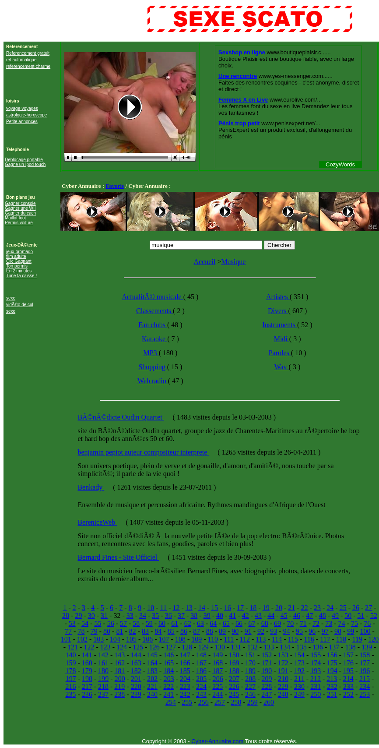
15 (214, 607)
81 (119, 631)
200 (120, 678)
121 (72, 647)
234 (364, 686)
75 (354, 623)
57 (123, 623)
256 (203, 702)
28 (65, 615)
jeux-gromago (19, 251)
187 (217, 670)
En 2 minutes (19, 270)
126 (154, 647)
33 (129, 615)
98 (337, 631)
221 (152, 686)
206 (218, 678)
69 (277, 623)
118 (341, 639)
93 (273, 631)
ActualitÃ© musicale (152, 296)
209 (267, 678)
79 (94, 631)
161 (103, 663)
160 (87, 663)
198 (87, 678)
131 (236, 647)
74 (341, 623)
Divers (278, 310)
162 (119, 663)
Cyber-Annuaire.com (217, 741)
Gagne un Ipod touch (25, 164)
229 (283, 686)
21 (291, 607)
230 (299, 686)
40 (219, 615)
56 (110, 623)
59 (149, 623)
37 (181, 615)
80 (106, 631)
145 (152, 655)
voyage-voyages (22, 108)
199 (103, 678)
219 (119, 686)
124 (121, 647)
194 (332, 670)
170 (250, 663)
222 (168, 686)
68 (264, 623)
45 (284, 615)
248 (283, 694)
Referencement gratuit (27, 53)
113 (261, 639)
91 (248, 631)
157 (348, 655)
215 (364, 678)
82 (132, 631)
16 (227, 607)
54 (84, 623)
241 (168, 694)
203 (169, 678)
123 (105, 647)
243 (201, 694)
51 (361, 615)
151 (250, 655)
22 (304, 607)
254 (170, 702)
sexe (10, 298)
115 (293, 639)
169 (234, 663)
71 (303, 623)
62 (187, 623)
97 (325, 631)
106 (147, 639)
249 (299, 694)
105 (131, 639)
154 (299, 655)
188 (234, 670)
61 (174, 623)
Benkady (90, 487)
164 (152, 663)
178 (70, 670)
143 (119, 655)
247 (266, 694)
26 (355, 607)
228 (266, 686)
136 (317, 647)
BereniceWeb (97, 522)
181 (119, 670)
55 (97, 623)
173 (299, 663)
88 (209, 631)
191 (283, 670)
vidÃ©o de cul (19, 304)
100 (365, 631)
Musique (233, 261)
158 (364, 655)
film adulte (16, 256)
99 (350, 631)
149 (217, 655)
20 (278, 607)
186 (201, 670)
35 (155, 615)
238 (119, 694)
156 (332, 655)
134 (285, 647)
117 (325, 639)
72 (315, 623)
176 (348, 663)
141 (87, 655)
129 (203, 647)
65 (226, 623)
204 (185, 678)
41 (232, 615)
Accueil (205, 261)
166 (185, 663)
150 (234, 655)
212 (315, 678)
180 (103, 670)
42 (245, 615)
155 (315, 655)
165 (168, 663)
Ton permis (17, 266)
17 (240, 607)
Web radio (152, 381)
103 (98, 639)
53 (72, 623)
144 (136, 655)
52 (373, 615)
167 (201, 663)
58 (136, 623)
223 (185, 686)
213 (331, 678)
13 (189, 607)
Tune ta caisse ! (21, 275)
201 (136, 678)
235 (70, 694)
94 (286, 631)
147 (185, 655)
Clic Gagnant (19, 261)
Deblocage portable (24, 159)
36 (168, 615)
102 (82, 639)
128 (187, 647)
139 (366, 647)
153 (283, 655)
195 (348, 670)
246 (250, 694)
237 (103, 694)
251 (332, 694)
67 (251, 623)
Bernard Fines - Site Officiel (118, 557)
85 (171, 631)
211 (299, 678)
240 (152, 694)
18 (252, 607)
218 (103, 686)
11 (163, 607)
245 (234, 694)
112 (244, 639)
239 (136, 694)
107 (164, 639)
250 (315, 694)
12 (175, 607)
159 (70, 663)
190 (266, 670)
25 (343, 607)
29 (78, 615)
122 (89, 647)
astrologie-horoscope (26, 115)
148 (201, 655)
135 (301, 647)
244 (217, 694)
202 (152, 678)
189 (250, 670)
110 (213, 639)
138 (350, 647)
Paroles (280, 352)
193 (315, 670)
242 (185, 694)
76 (367, 623)
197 (71, 678)
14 (201, 607)
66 (238, 623)
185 (185, 670)
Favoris (114, 186)
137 (334, 647)
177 (364, 663)
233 (348, 686)
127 (170, 647)
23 (317, 607)
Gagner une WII (20, 208)
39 (207, 615)
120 (373, 639)
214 (348, 678)
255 (187, 702)
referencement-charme (28, 66)
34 (142, 615)
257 (219, 702)
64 (213, 623)
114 (277, 639)
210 (283, 678)
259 (252, 702)
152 (266, 655)
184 (168, 670)
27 (368, 607)
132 (252, 647)
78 (80, 631)
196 (364, 670)
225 (217, 686)
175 (332, 663)
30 (91, 615)
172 (283, 663)
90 (235, 631)
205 (201, 678)
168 (217, 663)
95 (299, 631)
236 (87, 694)
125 (138, 647)
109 (196, 639)
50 (347, 615)
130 (219, 647)
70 (290, 623)
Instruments (279, 324)
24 (329, 607)
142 (103, 655)
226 (234, 686)
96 (312, 631)
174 (315, 663)
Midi (281, 338)
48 (322, 615)
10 (150, 607)
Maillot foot (15, 217)
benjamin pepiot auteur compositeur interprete (143, 452)
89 (222, 631)
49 (335, 615)
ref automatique (21, 59)
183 (152, 670)
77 (68, 631)
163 (136, 663)
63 (200, 623)
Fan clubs (152, 324)
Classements (154, 310)
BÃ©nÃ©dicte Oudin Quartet (120, 417)
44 (270, 615)
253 (364, 694)
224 (201, 686)
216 (70, 686)
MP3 (151, 352)
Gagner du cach (20, 213)
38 (193, 615)
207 (234, 678)
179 (87, 670)
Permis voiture (19, 222)
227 (250, 686)
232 (332, 686)
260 (268, 702)
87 (196, 631)
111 (229, 639)
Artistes (278, 296)
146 (168, 655)
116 (309, 639)
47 (309, 615)
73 (328, 623)
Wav (281, 366)
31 (104, 615)
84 (157, 631)
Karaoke (154, 338)
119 (357, 639)
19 (266, 607)
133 (268, 647)
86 (183, 631)
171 (266, 663)
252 (348, 694)
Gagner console (20, 203)
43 (258, 615)
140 (70, 655)
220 (136, 686)
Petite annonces (22, 121)
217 (87, 686)
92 (260, 631)
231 (315, 686)
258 (236, 702)
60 (161, 623)
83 (145, 631)
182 (136, 670)
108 (180, 639)
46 (296, 615)
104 (115, 639)
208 (250, 678)
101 (66, 639)
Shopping (152, 366)
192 (299, 670)
